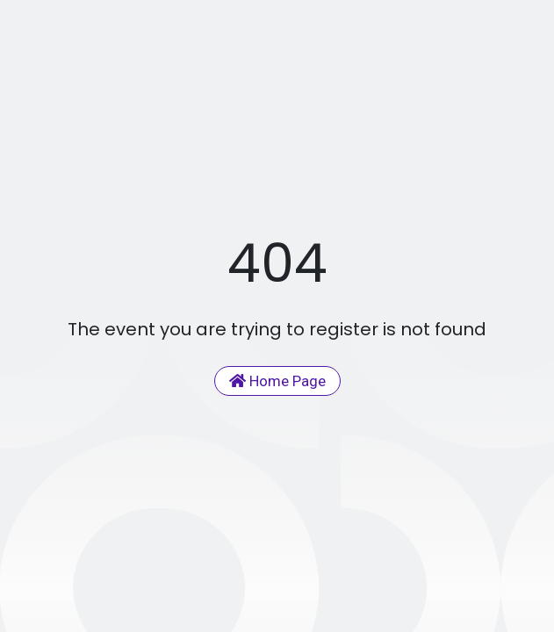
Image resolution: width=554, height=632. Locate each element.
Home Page (277, 381)
